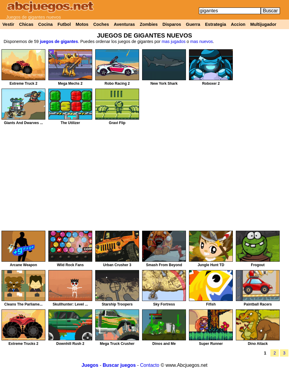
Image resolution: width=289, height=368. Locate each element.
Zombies (149, 24)
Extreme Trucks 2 (23, 344)
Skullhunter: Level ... (70, 304)
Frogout (257, 265)
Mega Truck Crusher (117, 344)
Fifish (211, 304)
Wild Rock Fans (70, 265)
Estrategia (215, 24)
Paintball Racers (258, 304)
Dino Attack (258, 344)
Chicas (26, 24)
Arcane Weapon (23, 265)
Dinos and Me (164, 344)
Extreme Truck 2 (24, 83)
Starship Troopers (117, 304)
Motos (82, 24)
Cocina (45, 24)
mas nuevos (201, 41)
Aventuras (124, 24)
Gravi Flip (117, 123)
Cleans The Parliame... (23, 304)
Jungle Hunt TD (211, 265)
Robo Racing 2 (117, 83)
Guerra (193, 24)
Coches (101, 24)
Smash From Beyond (164, 265)
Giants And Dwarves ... (23, 123)
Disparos (172, 24)
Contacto (149, 365)
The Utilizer (70, 123)
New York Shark (164, 83)
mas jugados (173, 41)
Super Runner (211, 344)
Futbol (64, 24)
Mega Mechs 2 (70, 83)
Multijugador (263, 24)
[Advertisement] (263, 139)
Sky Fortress (164, 304)
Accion (238, 24)
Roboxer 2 (211, 83)
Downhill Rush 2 (70, 344)
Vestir (8, 24)
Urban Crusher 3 (117, 265)
